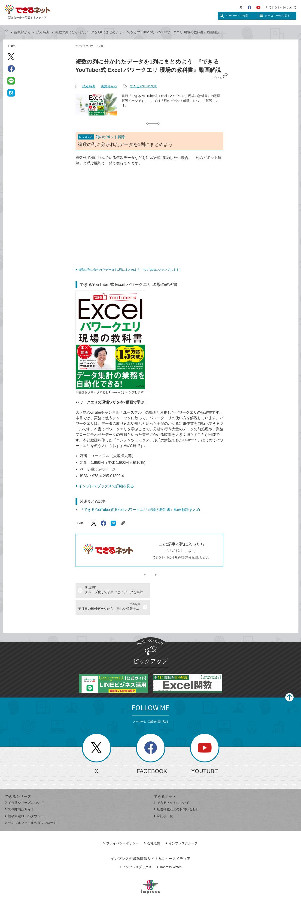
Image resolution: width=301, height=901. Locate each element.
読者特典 (42, 32)
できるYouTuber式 (143, 86)
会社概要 (152, 826)
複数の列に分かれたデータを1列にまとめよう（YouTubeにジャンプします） (130, 269)
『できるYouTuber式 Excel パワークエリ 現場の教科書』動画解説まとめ (140, 510)
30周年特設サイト (19, 793)
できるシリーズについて (24, 786)
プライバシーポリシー (121, 826)
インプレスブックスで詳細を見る (106, 486)
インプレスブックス (135, 850)
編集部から (22, 32)
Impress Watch (169, 850)
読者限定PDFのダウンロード (27, 799)
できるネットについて (281, 7)
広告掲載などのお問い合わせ (176, 793)
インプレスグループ (182, 826)
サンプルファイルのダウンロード (31, 806)
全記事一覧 (163, 799)
